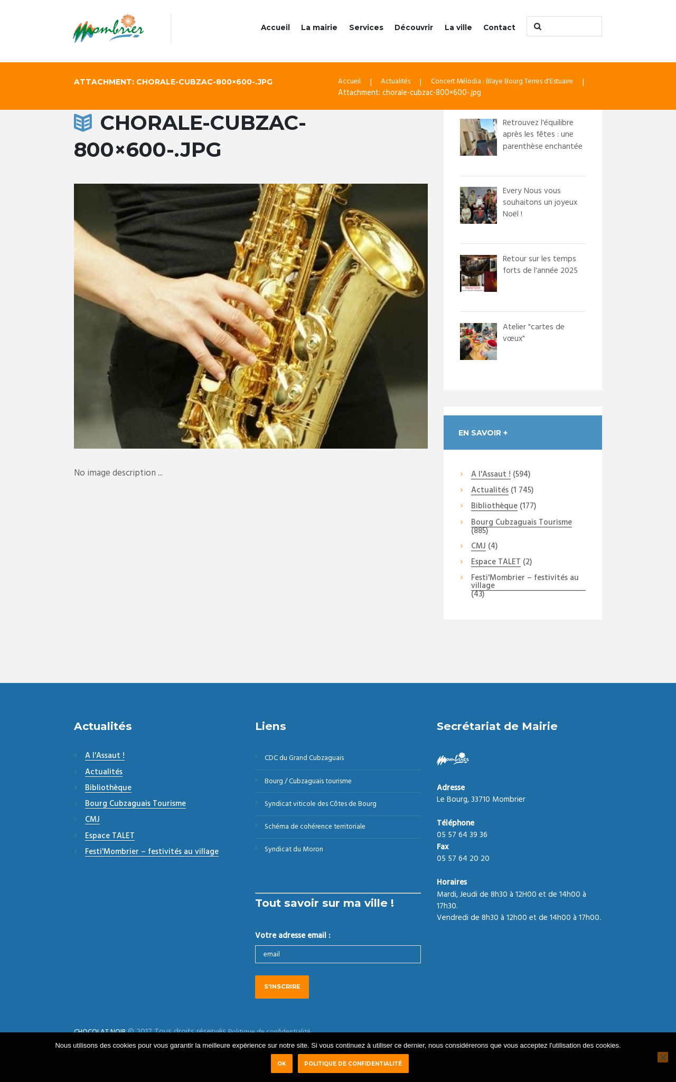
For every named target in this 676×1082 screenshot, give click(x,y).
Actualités (399, 83)
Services (366, 27)
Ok (281, 1063)
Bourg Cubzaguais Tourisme (521, 523)
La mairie (319, 27)
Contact (499, 27)
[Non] (663, 1057)
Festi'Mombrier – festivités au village (525, 583)
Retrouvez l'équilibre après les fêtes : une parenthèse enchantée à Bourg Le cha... (544, 147)
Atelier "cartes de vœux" (535, 333)
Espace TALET (496, 563)
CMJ (478, 548)
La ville (458, 27)
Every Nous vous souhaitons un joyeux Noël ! (543, 203)
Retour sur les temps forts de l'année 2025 (543, 266)
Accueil (275, 27)
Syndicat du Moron (299, 861)
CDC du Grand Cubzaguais (310, 760)
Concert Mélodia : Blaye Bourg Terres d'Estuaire (517, 83)
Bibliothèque (494, 508)
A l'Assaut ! (491, 476)
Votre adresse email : (292, 949)
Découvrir (414, 27)
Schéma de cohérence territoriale (322, 836)
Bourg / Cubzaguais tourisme (315, 785)
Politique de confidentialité (355, 1063)
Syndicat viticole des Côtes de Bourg (329, 810)
